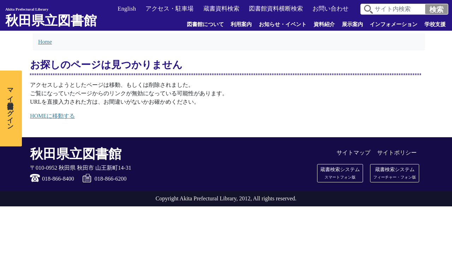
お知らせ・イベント (283, 24)
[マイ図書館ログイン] (11, 108)
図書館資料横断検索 (276, 8)
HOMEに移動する (52, 116)
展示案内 (352, 24)
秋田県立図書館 (51, 17)
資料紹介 (324, 24)
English (127, 8)
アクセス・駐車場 (169, 8)
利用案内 (241, 24)
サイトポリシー (397, 153)
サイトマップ (353, 153)
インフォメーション (393, 24)
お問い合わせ (331, 8)
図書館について (205, 24)
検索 (436, 9)
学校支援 (435, 24)
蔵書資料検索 (221, 8)
